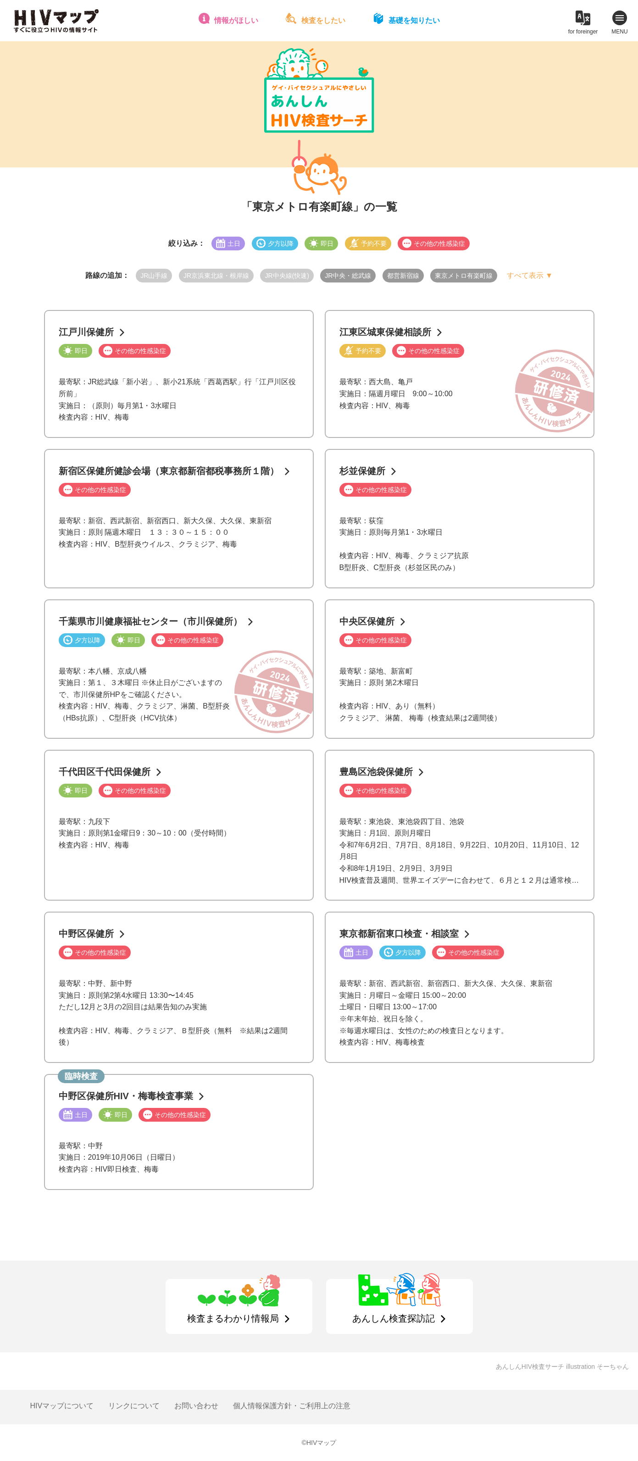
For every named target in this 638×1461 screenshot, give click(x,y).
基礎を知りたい (414, 20)
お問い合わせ (196, 1406)
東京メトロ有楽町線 (464, 275)
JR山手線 (153, 275)
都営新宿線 (403, 275)
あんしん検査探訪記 (393, 1318)
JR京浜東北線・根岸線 (216, 275)
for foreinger (583, 31)
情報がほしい (236, 20)
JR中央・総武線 (348, 275)
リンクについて (134, 1406)
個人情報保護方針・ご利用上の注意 (291, 1406)
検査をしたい (323, 20)
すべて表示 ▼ (530, 275)
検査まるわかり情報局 (233, 1318)
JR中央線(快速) (287, 275)
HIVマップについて (62, 1406)
